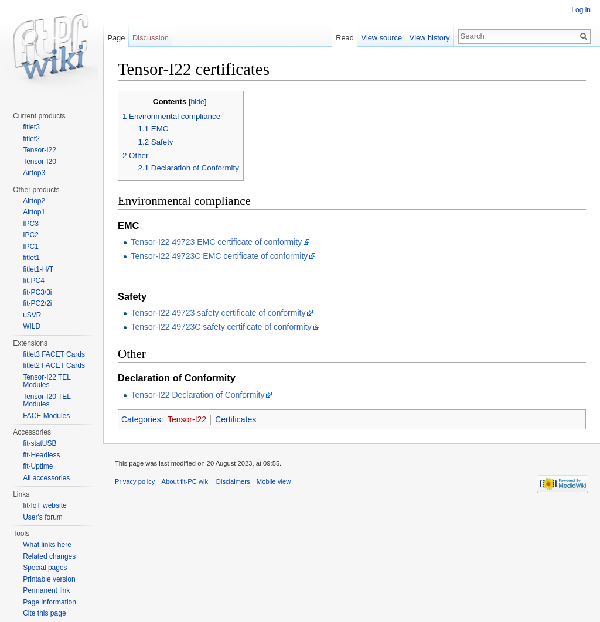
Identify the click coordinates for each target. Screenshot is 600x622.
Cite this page (44, 613)
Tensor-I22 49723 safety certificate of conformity (218, 312)
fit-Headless (41, 455)
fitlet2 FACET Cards (54, 365)
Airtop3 (34, 173)
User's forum (43, 517)
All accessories (46, 478)
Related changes (49, 556)
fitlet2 (31, 139)
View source (382, 37)
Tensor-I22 (187, 419)
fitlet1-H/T (38, 269)
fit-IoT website (44, 505)
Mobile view (274, 481)
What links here (47, 545)
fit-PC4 (34, 280)
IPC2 (31, 235)
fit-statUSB (39, 443)
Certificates (235, 419)
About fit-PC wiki (186, 481)
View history (430, 37)
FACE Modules (46, 416)
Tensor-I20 (39, 162)
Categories (141, 419)
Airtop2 (34, 201)
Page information (49, 602)
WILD (31, 326)
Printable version (49, 579)
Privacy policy (135, 481)
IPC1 (31, 246)
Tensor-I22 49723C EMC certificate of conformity (219, 256)
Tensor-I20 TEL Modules (46, 400)
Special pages (45, 567)
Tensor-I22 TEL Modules (46, 381)
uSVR (32, 315)
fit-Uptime (38, 466)
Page (116, 37)
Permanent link (46, 590)
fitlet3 (31, 127)
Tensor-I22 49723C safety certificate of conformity (221, 326)
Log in (581, 10)
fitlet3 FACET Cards (54, 354)
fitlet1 (31, 258)
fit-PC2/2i (37, 303)
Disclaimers (233, 481)
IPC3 (31, 224)
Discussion (150, 37)
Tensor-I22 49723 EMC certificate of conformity (216, 242)
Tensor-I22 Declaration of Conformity (197, 394)
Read (345, 37)
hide (197, 102)
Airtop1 (34, 212)
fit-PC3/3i (37, 292)
